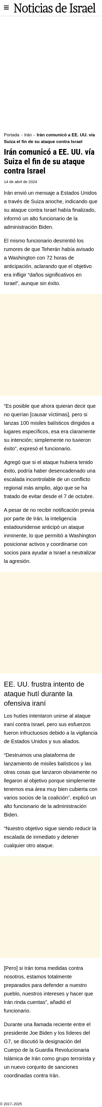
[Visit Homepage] (55, 8)
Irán (28, 134)
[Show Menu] (6, 7)
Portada (11, 134)
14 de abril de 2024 (20, 181)
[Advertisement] (51, 71)
